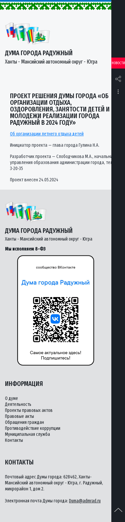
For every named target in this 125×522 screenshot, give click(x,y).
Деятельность (18, 404)
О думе (11, 398)
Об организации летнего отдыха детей (47, 134)
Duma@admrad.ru (85, 501)
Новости (118, 63)
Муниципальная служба (27, 434)
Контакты (14, 440)
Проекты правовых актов (29, 410)
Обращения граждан (24, 422)
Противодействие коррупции (32, 428)
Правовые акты (19, 416)
